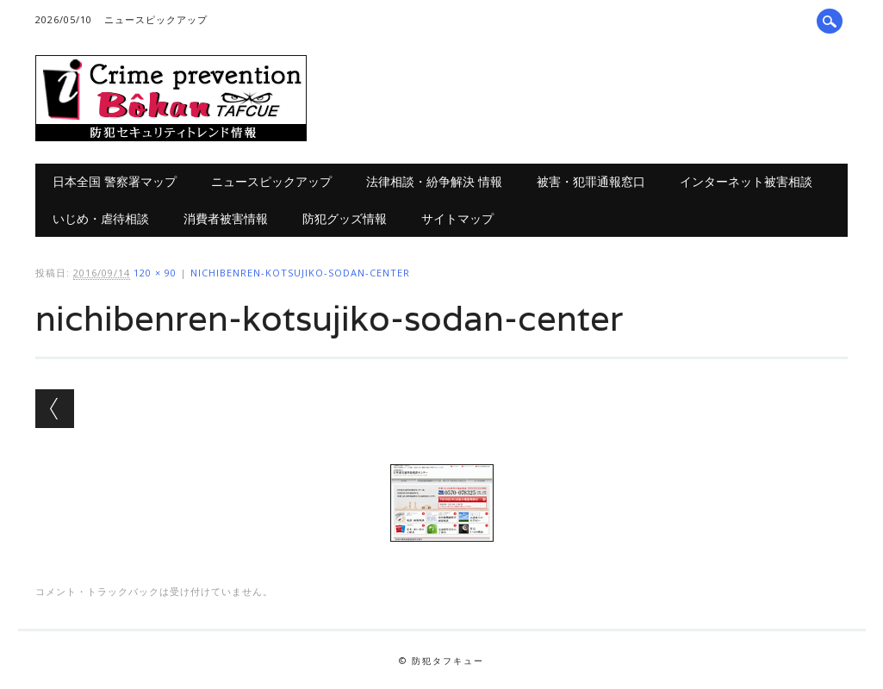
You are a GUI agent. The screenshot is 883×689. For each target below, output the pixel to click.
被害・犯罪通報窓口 (591, 181)
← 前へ (54, 408)
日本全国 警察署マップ (115, 181)
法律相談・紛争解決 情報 (434, 181)
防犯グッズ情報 (344, 218)
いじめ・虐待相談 (101, 218)
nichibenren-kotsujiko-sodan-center (300, 272)
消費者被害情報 (225, 218)
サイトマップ (457, 218)
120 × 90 (155, 272)
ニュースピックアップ (156, 19)
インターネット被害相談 (746, 181)
